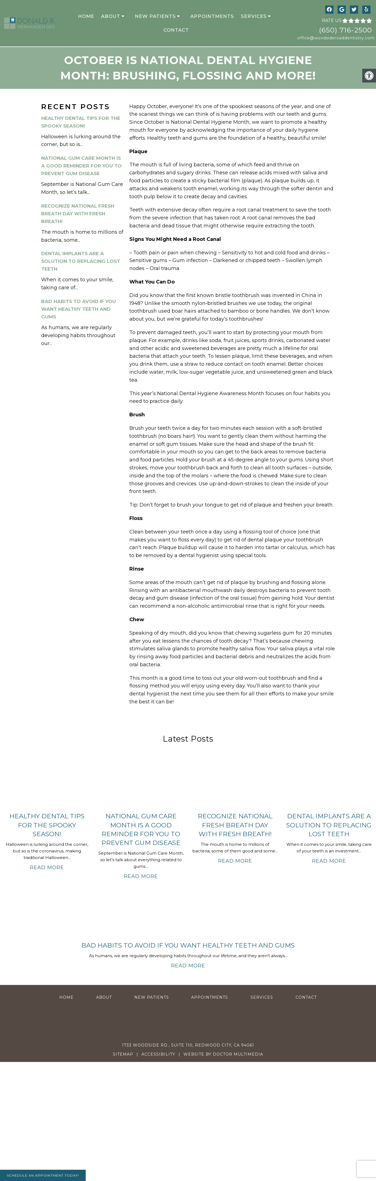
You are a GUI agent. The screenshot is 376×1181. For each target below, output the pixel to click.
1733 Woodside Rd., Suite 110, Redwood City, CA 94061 (188, 1045)
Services (254, 16)
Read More (47, 868)
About (110, 16)
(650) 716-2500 (345, 30)
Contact (176, 30)
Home (86, 16)
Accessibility (158, 1054)
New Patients (155, 16)
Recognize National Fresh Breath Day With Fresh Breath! (77, 213)
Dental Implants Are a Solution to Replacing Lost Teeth (80, 261)
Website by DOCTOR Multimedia (223, 1054)
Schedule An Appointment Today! (43, 1175)
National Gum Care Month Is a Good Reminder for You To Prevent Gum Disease (81, 165)
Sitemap (123, 1054)
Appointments (212, 16)
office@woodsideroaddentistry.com (334, 37)
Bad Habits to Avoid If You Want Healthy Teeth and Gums (78, 309)
